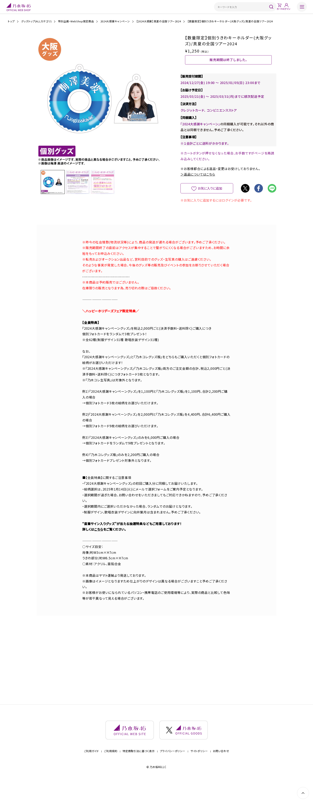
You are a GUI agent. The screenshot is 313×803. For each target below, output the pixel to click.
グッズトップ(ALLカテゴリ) (36, 21)
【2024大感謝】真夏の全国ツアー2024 (158, 21)
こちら (98, 540)
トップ (11, 21)
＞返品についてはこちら (197, 185)
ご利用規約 (110, 769)
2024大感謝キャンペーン (115, 21)
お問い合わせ (221, 769)
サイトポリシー (199, 769)
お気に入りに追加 (210, 198)
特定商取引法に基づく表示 (139, 769)
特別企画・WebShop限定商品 (76, 21)
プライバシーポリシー (172, 769)
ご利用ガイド (91, 769)
